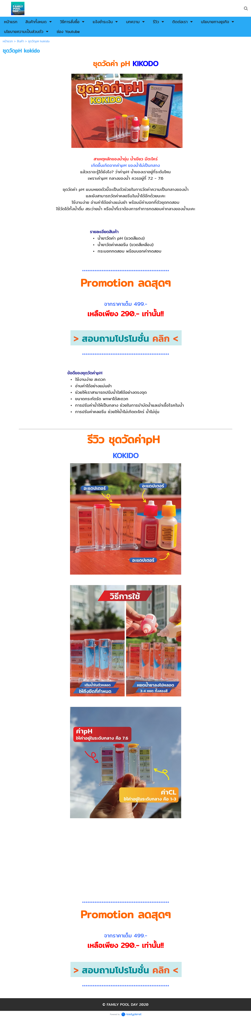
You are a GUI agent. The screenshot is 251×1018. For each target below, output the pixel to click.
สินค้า (20, 41)
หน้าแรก (8, 41)
